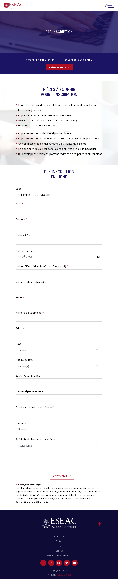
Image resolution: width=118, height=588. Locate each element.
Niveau (20, 423)
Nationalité (22, 235)
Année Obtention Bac (28, 376)
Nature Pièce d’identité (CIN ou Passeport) (41, 266)
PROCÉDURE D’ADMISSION (40, 60)
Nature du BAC (24, 360)
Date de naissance (26, 251)
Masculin (45, 194)
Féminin (25, 194)
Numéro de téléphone (28, 312)
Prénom (20, 219)
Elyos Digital (64, 574)
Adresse (21, 328)
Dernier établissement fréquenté (35, 407)
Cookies (59, 550)
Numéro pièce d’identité (30, 282)
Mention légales (59, 546)
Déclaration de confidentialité (32, 502)
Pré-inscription (59, 67)
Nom (18, 203)
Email (19, 297)
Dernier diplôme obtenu (30, 391)
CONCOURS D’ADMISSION (78, 60)
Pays (18, 343)
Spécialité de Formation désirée (34, 439)
